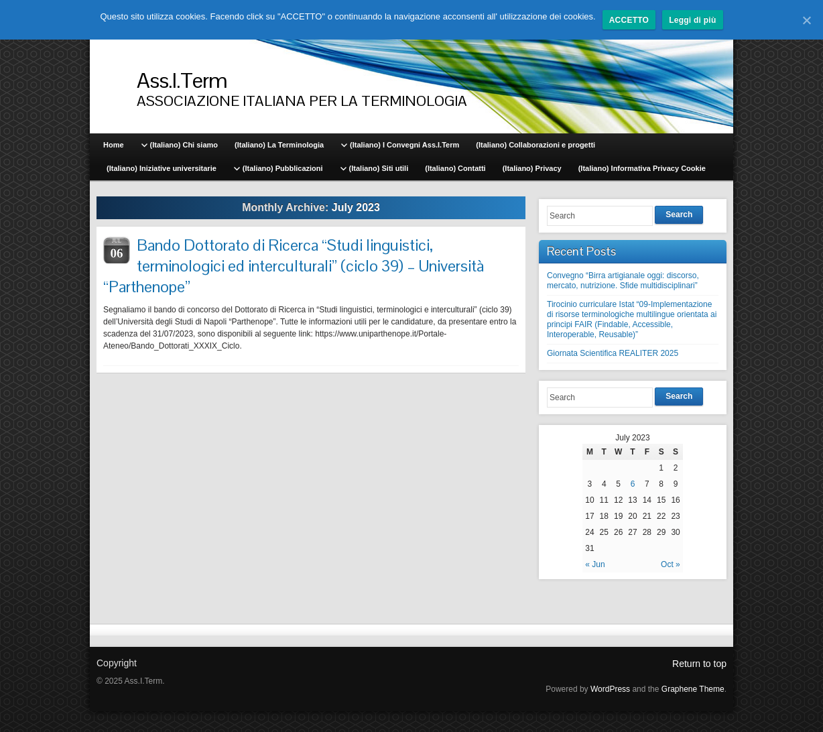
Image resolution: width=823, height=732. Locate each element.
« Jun (595, 564)
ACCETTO (629, 20)
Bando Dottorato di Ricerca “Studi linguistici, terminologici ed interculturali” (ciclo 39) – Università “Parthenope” (293, 266)
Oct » (670, 564)
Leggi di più (692, 20)
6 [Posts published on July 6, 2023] (633, 484)
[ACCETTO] (806, 20)
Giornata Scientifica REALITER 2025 (612, 353)
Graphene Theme (692, 689)
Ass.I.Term (182, 80)
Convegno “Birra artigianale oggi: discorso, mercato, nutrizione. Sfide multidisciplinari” (623, 280)
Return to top (699, 663)
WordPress (610, 689)
